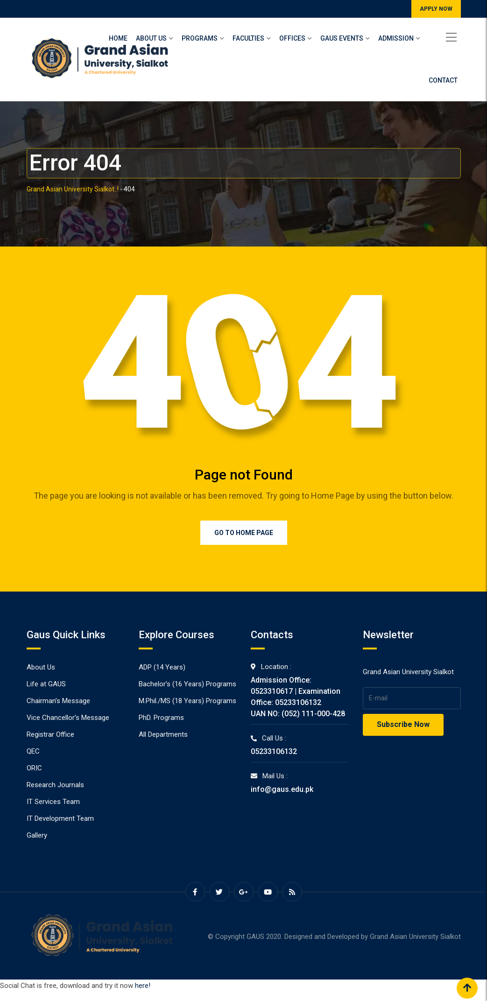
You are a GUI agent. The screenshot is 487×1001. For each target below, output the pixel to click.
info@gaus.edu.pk (282, 789)
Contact (443, 80)
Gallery (37, 835)
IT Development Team (60, 818)
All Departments (163, 734)
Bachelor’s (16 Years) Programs (187, 684)
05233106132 (274, 751)
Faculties (248, 38)
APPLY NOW (436, 9)
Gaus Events (341, 38)
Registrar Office (50, 734)
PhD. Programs (161, 717)
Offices (292, 38)
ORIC (34, 768)
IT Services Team (53, 801)
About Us (151, 38)
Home (118, 38)
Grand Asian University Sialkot (415, 936)
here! (142, 985)
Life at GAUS (46, 684)
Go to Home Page (243, 532)
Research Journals (55, 785)
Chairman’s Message (58, 701)
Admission (396, 38)
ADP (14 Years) (162, 667)
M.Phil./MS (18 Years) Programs (187, 701)
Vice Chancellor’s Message (68, 717)
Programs (200, 38)
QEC (33, 751)
